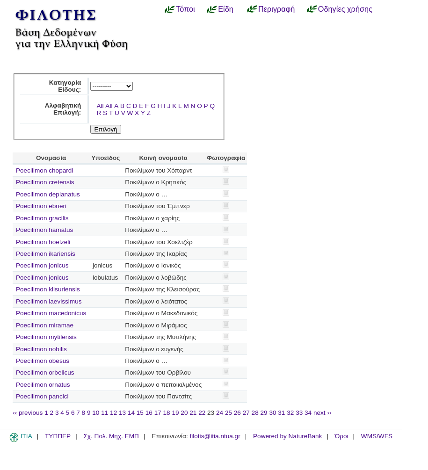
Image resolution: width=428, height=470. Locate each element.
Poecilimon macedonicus (51, 313)
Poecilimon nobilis (41, 349)
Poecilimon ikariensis (45, 253)
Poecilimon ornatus (43, 384)
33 (299, 412)
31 (281, 412)
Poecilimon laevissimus (49, 301)
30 (272, 412)
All (99, 105)
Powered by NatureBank (287, 436)
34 (308, 412)
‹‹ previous (28, 412)
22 (201, 412)
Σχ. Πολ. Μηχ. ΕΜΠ (110, 436)
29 (264, 412)
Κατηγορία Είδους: (65, 86)
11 (104, 412)
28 (255, 412)
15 (140, 412)
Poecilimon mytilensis (46, 336)
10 (95, 412)
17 (157, 412)
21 (192, 412)
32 (290, 412)
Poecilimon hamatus (44, 229)
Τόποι (185, 9)
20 (184, 412)
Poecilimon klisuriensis (48, 289)
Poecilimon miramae (44, 325)
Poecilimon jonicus (42, 265)
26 (237, 412)
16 (148, 412)
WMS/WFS (376, 436)
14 (131, 412)
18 (166, 412)
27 (246, 412)
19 (175, 412)
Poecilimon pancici (42, 396)
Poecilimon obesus (42, 360)
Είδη (225, 9)
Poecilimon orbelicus (45, 372)
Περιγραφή (276, 9)
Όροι (341, 436)
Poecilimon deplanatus (48, 194)
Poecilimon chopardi (44, 170)
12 (113, 412)
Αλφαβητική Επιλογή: (63, 109)
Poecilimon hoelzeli (43, 242)
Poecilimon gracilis (42, 218)
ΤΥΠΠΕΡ (58, 436)
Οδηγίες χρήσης (345, 9)
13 (122, 412)
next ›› (322, 412)
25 (228, 412)
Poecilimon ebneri (41, 206)
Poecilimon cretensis (45, 182)
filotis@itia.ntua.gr (214, 436)
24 (219, 412)
